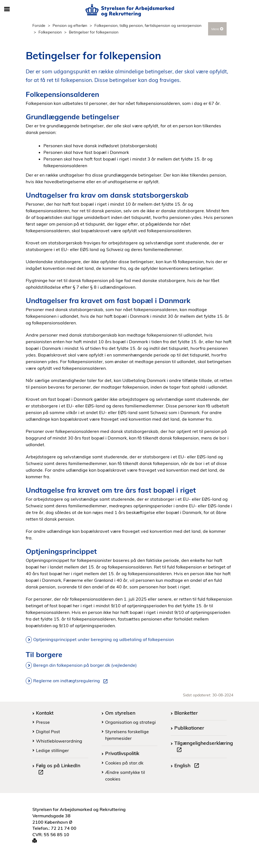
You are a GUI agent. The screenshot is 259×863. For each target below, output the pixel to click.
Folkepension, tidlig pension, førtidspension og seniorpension (147, 25)
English (187, 766)
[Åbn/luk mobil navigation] (7, 9)
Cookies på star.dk (124, 763)
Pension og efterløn (70, 25)
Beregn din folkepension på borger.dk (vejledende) (85, 665)
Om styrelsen (120, 713)
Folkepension (50, 32)
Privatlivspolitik (122, 753)
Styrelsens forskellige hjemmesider (127, 735)
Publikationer (189, 728)
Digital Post (48, 731)
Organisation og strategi (130, 722)
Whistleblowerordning (59, 741)
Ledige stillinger (52, 750)
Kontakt (44, 713)
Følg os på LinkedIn (58, 769)
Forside (38, 25)
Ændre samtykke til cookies (125, 775)
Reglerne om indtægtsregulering (71, 681)
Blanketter (186, 713)
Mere (217, 29)
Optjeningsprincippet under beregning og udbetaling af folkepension (103, 639)
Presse (43, 722)
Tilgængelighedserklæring (203, 747)
